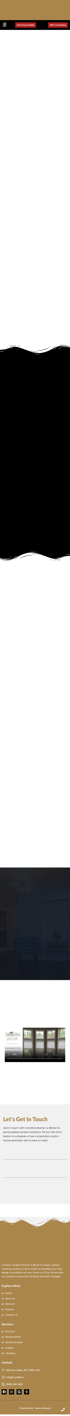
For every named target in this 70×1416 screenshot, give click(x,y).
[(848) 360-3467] (3, 1384)
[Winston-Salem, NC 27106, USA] (3, 1370)
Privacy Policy (26, 1408)
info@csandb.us (15, 1377)
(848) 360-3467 (14, 1384)
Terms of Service (43, 1408)
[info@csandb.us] (3, 1377)
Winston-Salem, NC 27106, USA (23, 1370)
